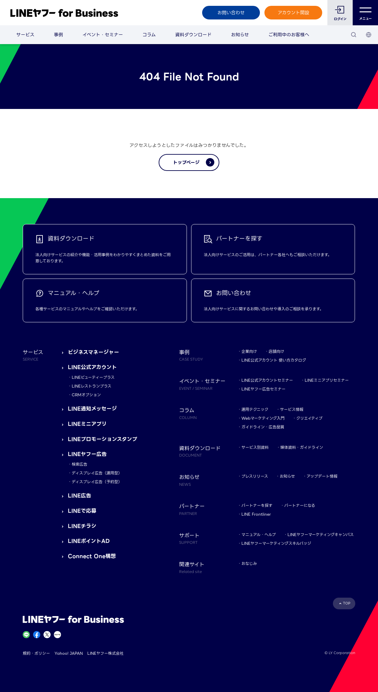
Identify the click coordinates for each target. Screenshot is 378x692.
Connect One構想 (92, 556)
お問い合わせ (231, 12)
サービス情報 (291, 409)
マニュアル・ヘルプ (258, 534)
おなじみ (249, 563)
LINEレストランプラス (91, 386)
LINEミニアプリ (87, 424)
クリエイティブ (309, 418)
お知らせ (240, 34)
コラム (149, 34)
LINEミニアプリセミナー (327, 380)
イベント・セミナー (102, 34)
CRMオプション (86, 395)
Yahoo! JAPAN (69, 653)
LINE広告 (79, 496)
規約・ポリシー (36, 653)
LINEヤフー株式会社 (105, 653)
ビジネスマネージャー (93, 352)
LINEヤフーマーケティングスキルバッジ (276, 543)
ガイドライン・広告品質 (262, 427)
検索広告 (79, 464)
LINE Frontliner (256, 514)
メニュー (365, 13)
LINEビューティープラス (93, 377)
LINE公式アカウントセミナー (267, 380)
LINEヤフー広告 (87, 454)
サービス (25, 34)
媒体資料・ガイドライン (301, 447)
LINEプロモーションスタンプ (102, 439)
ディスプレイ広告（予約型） (97, 482)
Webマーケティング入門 (263, 418)
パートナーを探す (257, 505)
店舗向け (276, 351)
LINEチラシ (82, 526)
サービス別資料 (255, 447)
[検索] (353, 34)
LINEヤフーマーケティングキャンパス (320, 534)
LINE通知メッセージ (92, 409)
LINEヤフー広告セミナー (263, 389)
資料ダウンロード (193, 34)
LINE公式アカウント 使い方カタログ (273, 360)
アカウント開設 (293, 12)
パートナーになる (299, 505)
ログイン (340, 19)
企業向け (249, 351)
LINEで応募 (82, 511)
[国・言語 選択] (368, 34)
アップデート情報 (322, 476)
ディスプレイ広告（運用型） (97, 473)
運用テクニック (254, 409)
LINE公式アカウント (92, 367)
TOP (346, 603)
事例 (58, 34)
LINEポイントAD (89, 541)
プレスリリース (254, 476)
